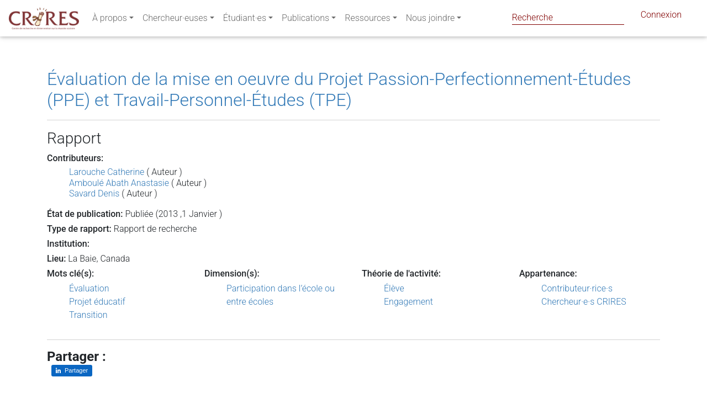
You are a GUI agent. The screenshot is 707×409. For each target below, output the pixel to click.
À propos (109, 20)
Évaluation (89, 288)
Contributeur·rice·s (577, 288)
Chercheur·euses (175, 20)
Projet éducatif (97, 301)
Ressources (367, 20)
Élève (394, 288)
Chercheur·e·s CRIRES (583, 301)
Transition (88, 315)
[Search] (568, 17)
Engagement (408, 301)
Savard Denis (94, 193)
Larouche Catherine (106, 172)
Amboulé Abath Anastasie (119, 183)
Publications (305, 20)
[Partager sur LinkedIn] (71, 370)
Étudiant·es (244, 20)
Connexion (661, 17)
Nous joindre (430, 20)
